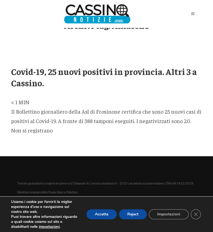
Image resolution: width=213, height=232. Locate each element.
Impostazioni (168, 214)
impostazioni (49, 226)
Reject (132, 214)
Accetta (101, 214)
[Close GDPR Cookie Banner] (196, 214)
